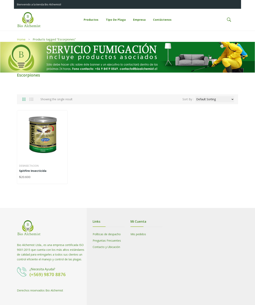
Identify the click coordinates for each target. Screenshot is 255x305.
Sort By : (187, 99)
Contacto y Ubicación (106, 247)
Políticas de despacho (107, 234)
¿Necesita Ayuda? (42, 269)
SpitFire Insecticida (32, 171)
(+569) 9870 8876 (47, 274)
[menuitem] (91, 20)
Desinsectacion (29, 165)
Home (21, 39)
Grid (24, 99)
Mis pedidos (138, 234)
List (31, 99)
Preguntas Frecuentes (107, 240)
